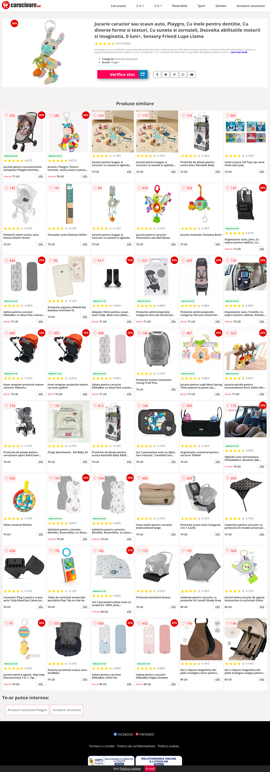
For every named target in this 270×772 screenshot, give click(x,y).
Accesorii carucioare (251, 6)
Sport (201, 6)
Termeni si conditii (102, 746)
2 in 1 (140, 6)
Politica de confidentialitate (136, 746)
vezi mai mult (239, 52)
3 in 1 (158, 6)
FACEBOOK (123, 734)
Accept (150, 769)
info (40, 176)
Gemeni (221, 6)
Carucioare (118, 6)
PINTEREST (145, 734)
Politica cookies (168, 746)
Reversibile (179, 6)
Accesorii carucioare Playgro (27, 710)
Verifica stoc (129, 74)
